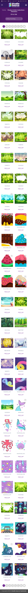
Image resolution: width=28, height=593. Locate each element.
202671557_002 (21, 556)
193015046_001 (7, 433)
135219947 (20, 186)
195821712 (7, 536)
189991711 (7, 371)
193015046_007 (7, 494)
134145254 (20, 165)
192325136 (7, 412)
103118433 (7, 41)
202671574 (20, 577)
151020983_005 (21, 268)
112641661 (21, 83)
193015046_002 (21, 433)
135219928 (7, 186)
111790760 (7, 83)
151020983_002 (7, 247)
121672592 (20, 124)
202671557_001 (7, 556)
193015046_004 (21, 453)
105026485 (21, 41)
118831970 (7, 124)
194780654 (7, 515)
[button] (2, 5)
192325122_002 (21, 391)
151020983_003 (21, 247)
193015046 (20, 412)
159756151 (20, 309)
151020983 (7, 227)
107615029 (7, 62)
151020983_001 (21, 227)
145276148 (20, 206)
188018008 (7, 350)
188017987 (20, 330)
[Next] (24, 26)
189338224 (21, 350)
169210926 (7, 330)
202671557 (20, 536)
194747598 (20, 494)
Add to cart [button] (7, 44)
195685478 (20, 515)
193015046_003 (7, 453)
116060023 (7, 103)
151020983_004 (7, 268)
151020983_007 (21, 288)
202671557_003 (7, 577)
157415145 (7, 309)
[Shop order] (14, 18)
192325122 (20, 371)
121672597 (7, 144)
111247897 (20, 62)
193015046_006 (21, 474)
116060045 (21, 103)
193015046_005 (7, 474)
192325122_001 (7, 391)
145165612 (7, 206)
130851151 (20, 144)
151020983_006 (7, 288)
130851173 (7, 165)
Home (4, 10)
